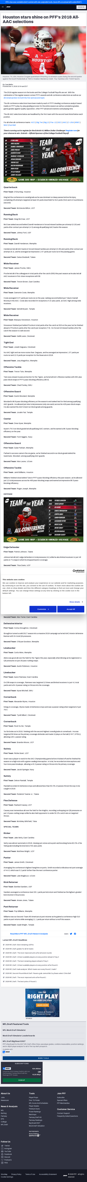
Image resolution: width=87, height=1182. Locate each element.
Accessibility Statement (48, 1174)
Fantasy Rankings (35, 1120)
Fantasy (4, 1116)
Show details (75, 602)
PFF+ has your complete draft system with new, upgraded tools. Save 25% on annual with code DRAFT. (44, 2)
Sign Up (21, 1080)
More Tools (43, 1058)
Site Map (4, 1174)
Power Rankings (35, 1112)
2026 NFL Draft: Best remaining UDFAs (18, 945)
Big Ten (39, 122)
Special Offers (62, 1100)
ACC (33, 122)
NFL (2, 1110)
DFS (2, 1119)
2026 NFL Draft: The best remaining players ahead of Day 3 (25, 961)
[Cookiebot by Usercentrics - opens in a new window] (74, 571)
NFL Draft (4, 1124)
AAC (65, 122)
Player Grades (34, 1106)
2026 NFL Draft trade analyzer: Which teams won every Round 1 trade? (30, 969)
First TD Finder (34, 1100)
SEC (60, 122)
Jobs (3, 1097)
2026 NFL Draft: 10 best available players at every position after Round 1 (30, 965)
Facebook (8, 1154)
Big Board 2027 (34, 1123)
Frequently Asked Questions (67, 1116)
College (4, 1122)
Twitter (7, 1146)
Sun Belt (12, 125)
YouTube (7, 1151)
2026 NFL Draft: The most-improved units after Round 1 (24, 977)
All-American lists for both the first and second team (24, 98)
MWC (77, 122)
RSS (6, 1163)
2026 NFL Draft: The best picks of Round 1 (20, 981)
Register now (71, 131)
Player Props (33, 1097)
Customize (43, 609)
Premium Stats (34, 1109)
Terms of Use (30, 1174)
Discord (7, 1157)
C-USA (71, 122)
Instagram (8, 1148)
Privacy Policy (16, 1174)
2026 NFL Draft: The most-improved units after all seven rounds (27, 953)
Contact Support (63, 1113)
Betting (4, 1113)
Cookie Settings (7, 1177)
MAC (6, 125)
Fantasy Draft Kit (35, 1117)
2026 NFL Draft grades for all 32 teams (18, 949)
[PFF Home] (8, 7)
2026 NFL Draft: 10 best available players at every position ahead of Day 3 (31, 957)
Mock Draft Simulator (37, 1126)
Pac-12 (53, 122)
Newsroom (5, 1100)
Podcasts (8, 1160)
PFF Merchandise (63, 1103)
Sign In (81, 7)
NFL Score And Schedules (38, 1103)
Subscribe (60, 1097)
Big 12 (46, 122)
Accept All (71, 609)
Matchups (32, 1114)
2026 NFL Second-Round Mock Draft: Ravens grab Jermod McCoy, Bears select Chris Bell (37, 973)
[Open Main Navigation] (3, 7)
